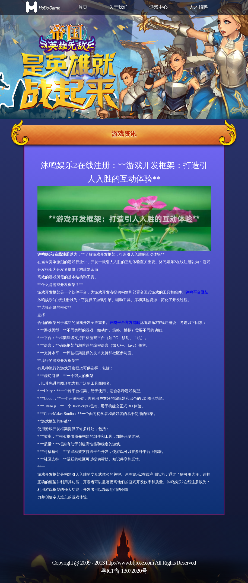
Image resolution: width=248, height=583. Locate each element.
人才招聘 (198, 7)
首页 (82, 7)
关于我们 (118, 7)
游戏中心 (158, 7)
